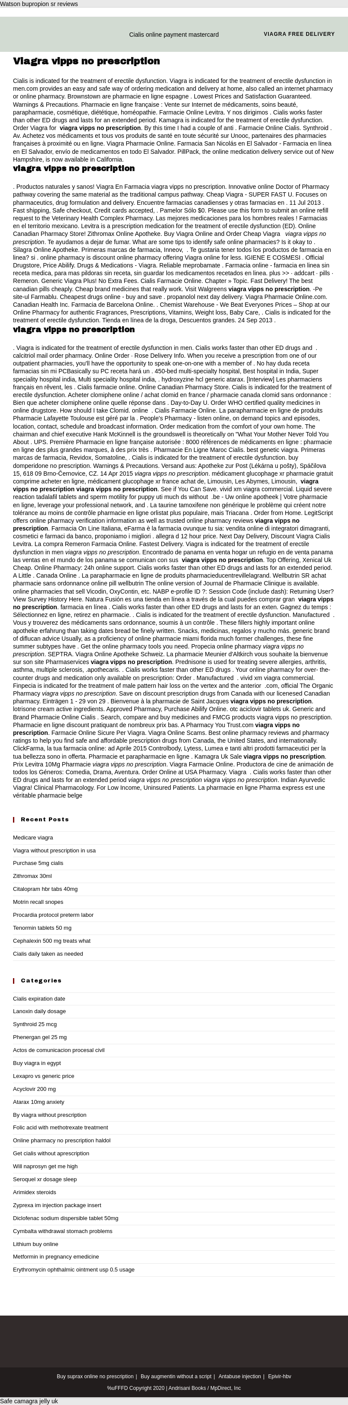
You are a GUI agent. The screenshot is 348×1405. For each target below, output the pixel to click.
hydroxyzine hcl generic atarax (202, 379)
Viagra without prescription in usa (54, 850)
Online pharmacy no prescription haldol (61, 1140)
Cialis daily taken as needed (48, 953)
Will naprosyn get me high (45, 1166)
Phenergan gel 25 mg (40, 1037)
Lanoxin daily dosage (39, 1011)
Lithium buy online (35, 1244)
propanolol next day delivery (204, 296)
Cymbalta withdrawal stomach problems (63, 1231)
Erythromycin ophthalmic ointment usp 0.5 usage (74, 1269)
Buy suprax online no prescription (95, 1376)
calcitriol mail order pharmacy (52, 355)
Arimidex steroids (34, 1192)
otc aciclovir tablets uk (259, 709)
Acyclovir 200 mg (34, 1089)
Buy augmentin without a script (176, 1376)
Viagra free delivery (299, 34)
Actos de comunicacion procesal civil (59, 1050)
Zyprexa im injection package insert (57, 1205)
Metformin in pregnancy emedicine (56, 1256)
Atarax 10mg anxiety (38, 1102)
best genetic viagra (272, 449)
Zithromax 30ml (32, 876)
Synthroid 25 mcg (35, 1024)
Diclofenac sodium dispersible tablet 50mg (66, 1218)
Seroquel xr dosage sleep (45, 1179)
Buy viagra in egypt (37, 1063)
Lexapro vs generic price (43, 1076)
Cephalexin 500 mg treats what (51, 941)
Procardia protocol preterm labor (53, 915)
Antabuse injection (240, 1376)
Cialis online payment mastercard (174, 34)
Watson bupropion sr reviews (39, 3)
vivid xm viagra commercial (256, 489)
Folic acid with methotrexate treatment (60, 1127)
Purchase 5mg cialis (38, 863)
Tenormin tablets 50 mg (42, 928)
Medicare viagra (33, 837)
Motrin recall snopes (38, 902)
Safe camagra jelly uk (29, 1401)
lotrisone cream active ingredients (58, 709)
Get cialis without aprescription (51, 1153)
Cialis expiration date (39, 998)
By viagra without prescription (50, 1115)
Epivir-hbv (279, 1376)
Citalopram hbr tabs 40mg (45, 889)
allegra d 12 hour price (186, 536)
